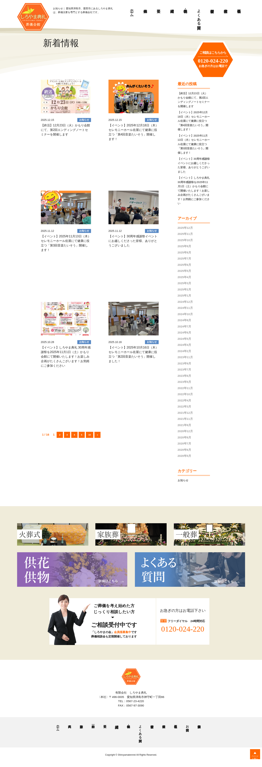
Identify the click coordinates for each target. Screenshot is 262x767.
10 (91, 434)
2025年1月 (184, 295)
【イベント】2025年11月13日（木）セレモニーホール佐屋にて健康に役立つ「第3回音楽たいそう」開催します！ (194, 144)
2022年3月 (184, 406)
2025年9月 (184, 246)
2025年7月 (184, 258)
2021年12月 (185, 412)
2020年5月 (184, 455)
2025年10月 (185, 240)
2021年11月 (185, 418)
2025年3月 (184, 283)
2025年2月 (184, 289)
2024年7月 (184, 326)
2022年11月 (185, 388)
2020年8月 (184, 437)
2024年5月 (184, 338)
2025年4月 (184, 277)
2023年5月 (184, 381)
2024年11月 (185, 307)
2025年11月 (185, 233)
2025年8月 (184, 252)
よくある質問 (199, 15)
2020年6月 (184, 449)
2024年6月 (184, 332)
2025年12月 (185, 227)
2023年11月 (185, 357)
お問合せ (187, 727)
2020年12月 (185, 431)
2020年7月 (184, 443)
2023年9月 (184, 363)
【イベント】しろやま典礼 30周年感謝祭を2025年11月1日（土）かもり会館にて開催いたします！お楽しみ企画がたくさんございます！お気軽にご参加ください (194, 190)
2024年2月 (184, 351)
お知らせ (183, 480)
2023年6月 (184, 375)
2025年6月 (184, 264)
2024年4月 (184, 344)
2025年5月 (184, 270)
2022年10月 (185, 394)
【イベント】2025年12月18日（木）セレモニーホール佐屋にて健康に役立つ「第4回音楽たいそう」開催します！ (194, 121)
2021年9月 (184, 425)
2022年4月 (184, 400)
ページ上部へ (252, 759)
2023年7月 (184, 369)
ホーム (132, 11)
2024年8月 (184, 320)
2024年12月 (185, 301)
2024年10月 (185, 314)
